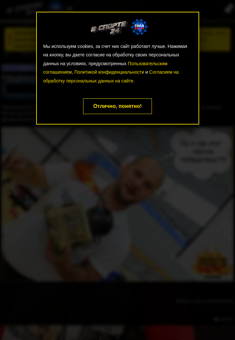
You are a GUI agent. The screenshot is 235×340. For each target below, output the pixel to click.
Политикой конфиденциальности (109, 72)
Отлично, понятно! (117, 106)
